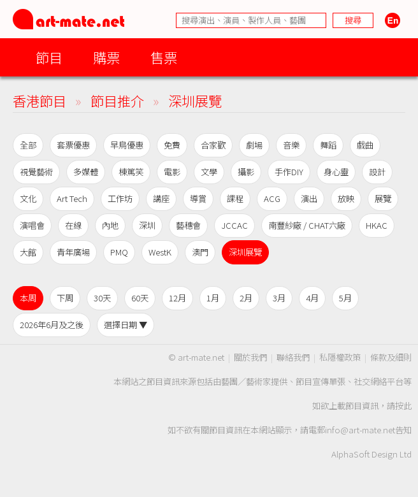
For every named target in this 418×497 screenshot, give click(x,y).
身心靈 (336, 172)
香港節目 (39, 100)
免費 (172, 145)
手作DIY (289, 172)
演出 (309, 198)
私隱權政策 (340, 357)
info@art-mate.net (360, 430)
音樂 (291, 145)
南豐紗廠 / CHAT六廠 (306, 225)
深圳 (147, 225)
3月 (279, 298)
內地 (110, 225)
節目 (49, 57)
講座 (161, 198)
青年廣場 (73, 252)
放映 (346, 198)
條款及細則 (391, 357)
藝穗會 (188, 225)
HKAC (376, 225)
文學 (209, 172)
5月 (345, 298)
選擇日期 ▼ (125, 325)
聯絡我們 (293, 357)
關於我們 (250, 357)
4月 (312, 298)
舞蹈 (328, 145)
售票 (163, 57)
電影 (172, 172)
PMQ (119, 252)
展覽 (383, 198)
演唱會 (32, 225)
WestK (159, 252)
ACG (272, 198)
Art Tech (72, 198)
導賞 (198, 198)
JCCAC (234, 225)
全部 (28, 145)
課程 (235, 198)
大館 (28, 252)
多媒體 (85, 172)
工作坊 (120, 198)
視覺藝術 (36, 172)
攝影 (246, 172)
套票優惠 (73, 145)
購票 (106, 57)
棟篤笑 (131, 172)
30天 (102, 298)
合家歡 (213, 145)
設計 (377, 172)
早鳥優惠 (126, 145)
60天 (139, 298)
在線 (73, 225)
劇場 (254, 145)
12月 (177, 298)
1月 (212, 298)
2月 (246, 298)
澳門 (200, 252)
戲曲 (365, 145)
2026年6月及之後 (51, 325)
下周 (65, 298)
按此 (403, 406)
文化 (28, 198)
